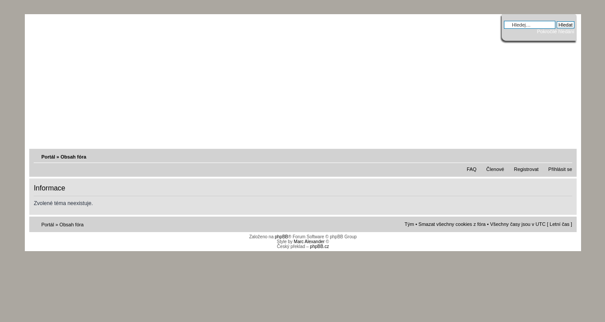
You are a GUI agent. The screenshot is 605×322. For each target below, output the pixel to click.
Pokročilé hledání (555, 31)
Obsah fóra (73, 156)
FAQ (471, 169)
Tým (409, 224)
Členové (495, 169)
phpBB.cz (319, 246)
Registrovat (526, 169)
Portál (48, 156)
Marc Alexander (309, 241)
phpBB (281, 236)
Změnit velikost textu (566, 156)
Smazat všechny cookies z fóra (452, 224)
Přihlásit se (560, 169)
